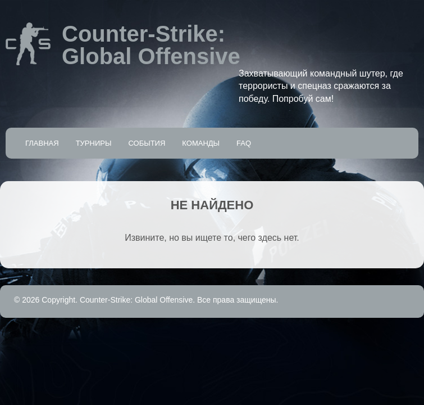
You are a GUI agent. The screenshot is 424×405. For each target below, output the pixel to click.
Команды (201, 143)
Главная (42, 143)
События (146, 143)
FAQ (243, 143)
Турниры (94, 143)
